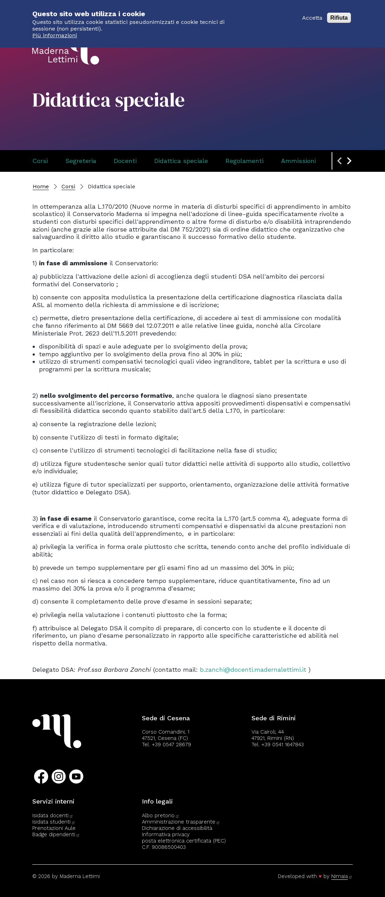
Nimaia (342, 876)
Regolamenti (244, 160)
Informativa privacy (166, 834)
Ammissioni (298, 160)
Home (41, 186)
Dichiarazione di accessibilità (177, 828)
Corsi (40, 160)
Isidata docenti (52, 815)
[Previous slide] (340, 161)
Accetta (312, 14)
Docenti (125, 160)
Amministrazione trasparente (181, 822)
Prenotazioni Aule (54, 828)
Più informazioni (54, 31)
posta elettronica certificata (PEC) (184, 841)
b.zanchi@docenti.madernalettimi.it (253, 669)
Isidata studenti (54, 822)
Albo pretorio (161, 815)
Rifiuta (339, 14)
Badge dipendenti (56, 834)
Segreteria (80, 160)
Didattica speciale (181, 160)
